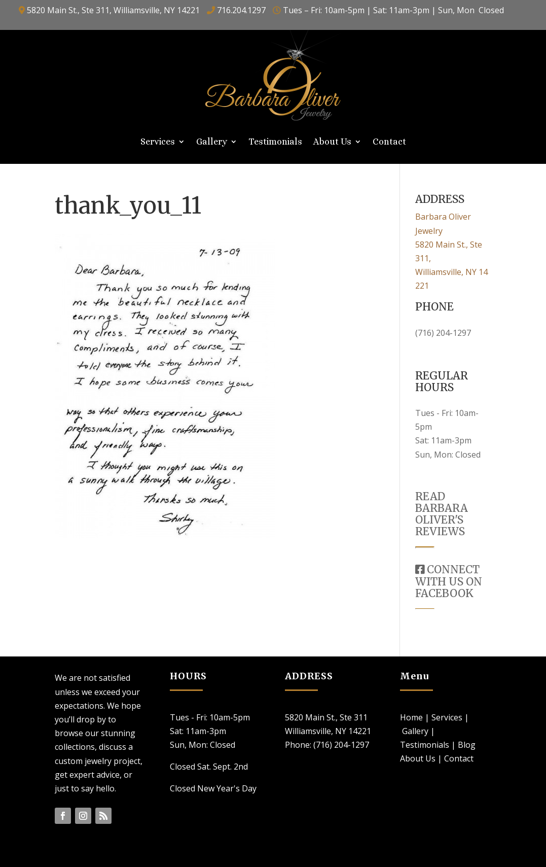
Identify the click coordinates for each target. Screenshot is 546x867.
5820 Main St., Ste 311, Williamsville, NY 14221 (113, 10)
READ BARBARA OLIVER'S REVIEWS (441, 514)
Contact (389, 142)
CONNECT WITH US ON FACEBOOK (448, 581)
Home (411, 717)
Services (157, 142)
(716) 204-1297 (443, 332)
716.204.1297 (241, 10)
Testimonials (275, 142)
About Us (332, 142)
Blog (467, 744)
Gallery (211, 142)
